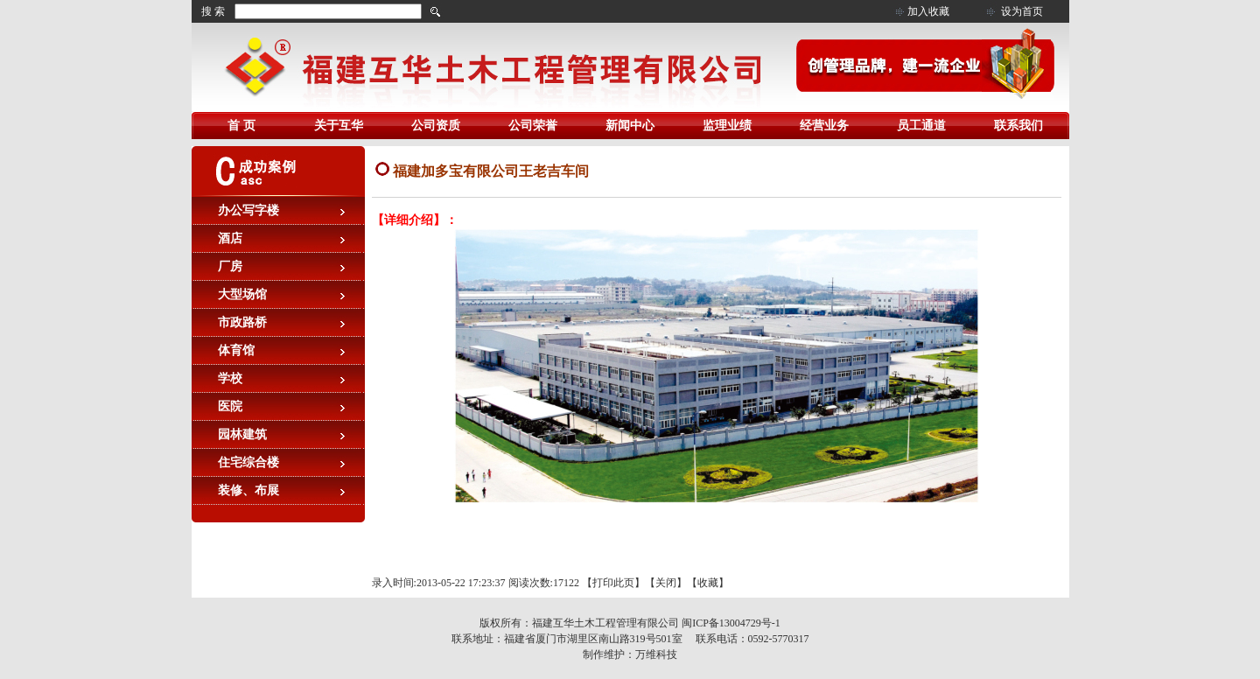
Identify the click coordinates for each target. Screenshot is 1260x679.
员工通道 (921, 125)
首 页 (242, 125)
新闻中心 (630, 125)
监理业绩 (727, 125)
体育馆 (236, 350)
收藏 (707, 583)
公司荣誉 (532, 125)
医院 (230, 406)
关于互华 (338, 125)
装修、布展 (248, 490)
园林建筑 (242, 434)
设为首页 (1022, 11)
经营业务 (824, 125)
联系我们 (1018, 125)
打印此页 (613, 583)
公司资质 (435, 125)
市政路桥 (242, 322)
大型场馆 (242, 294)
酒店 (230, 238)
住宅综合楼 (248, 462)
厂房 (230, 266)
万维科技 (656, 654)
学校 (230, 378)
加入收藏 (928, 11)
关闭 (665, 583)
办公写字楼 (248, 210)
